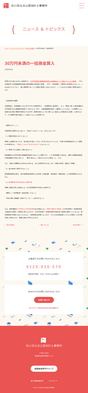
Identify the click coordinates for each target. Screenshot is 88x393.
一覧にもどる (44, 225)
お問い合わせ (44, 299)
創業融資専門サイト (42, 368)
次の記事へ (77, 225)
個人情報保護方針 (37, 381)
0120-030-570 (44, 266)
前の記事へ (11, 225)
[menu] (81, 5)
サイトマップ (53, 381)
